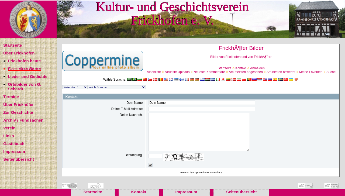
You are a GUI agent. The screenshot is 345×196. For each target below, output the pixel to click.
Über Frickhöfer (18, 104)
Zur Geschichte (18, 112)
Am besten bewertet (281, 72)
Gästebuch (14, 143)
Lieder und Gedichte (27, 76)
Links (8, 135)
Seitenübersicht (18, 159)
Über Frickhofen (18, 53)
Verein (9, 128)
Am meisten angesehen (246, 72)
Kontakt (240, 68)
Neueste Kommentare (209, 72)
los (150, 165)
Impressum (14, 151)
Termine (11, 96)
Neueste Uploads (177, 72)
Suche (331, 72)
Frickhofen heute (24, 61)
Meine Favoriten (310, 72)
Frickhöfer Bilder (24, 68)
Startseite (12, 45)
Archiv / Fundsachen (23, 120)
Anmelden (257, 68)
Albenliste (154, 72)
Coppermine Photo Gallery (207, 172)
